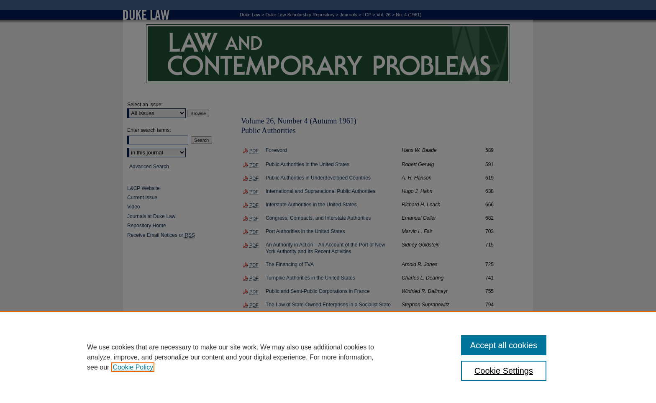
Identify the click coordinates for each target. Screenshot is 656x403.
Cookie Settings (503, 370)
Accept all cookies (503, 345)
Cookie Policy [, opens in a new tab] (133, 367)
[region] (328, 357)
